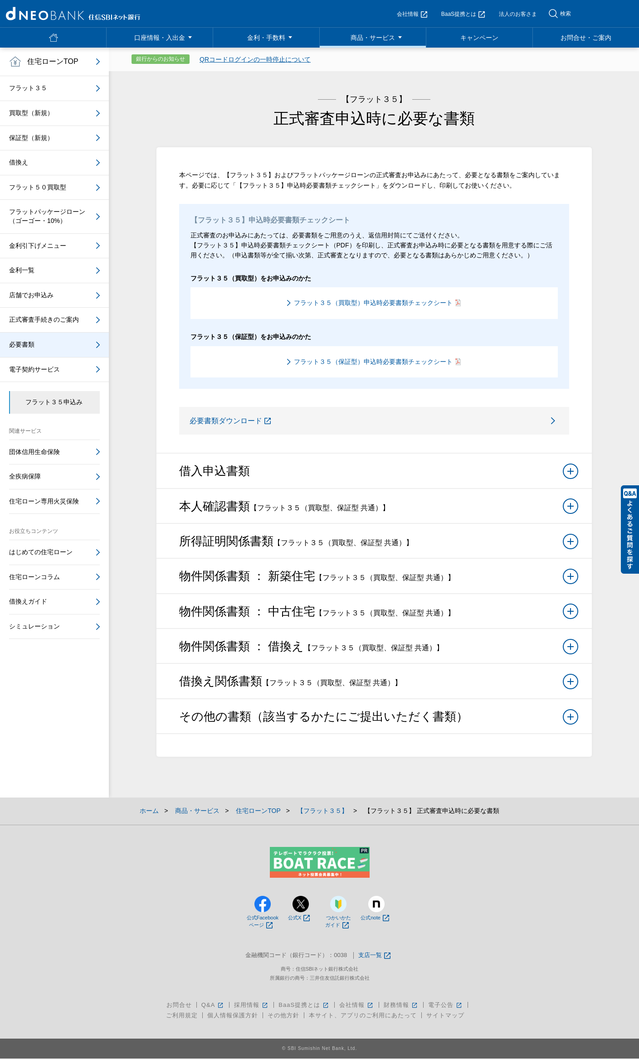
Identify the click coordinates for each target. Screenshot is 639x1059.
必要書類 (21, 344)
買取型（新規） (31, 112)
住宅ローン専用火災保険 (44, 501)
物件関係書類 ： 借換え (378, 650)
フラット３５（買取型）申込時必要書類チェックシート (377, 302)
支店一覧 (374, 956)
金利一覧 (21, 270)
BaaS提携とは (463, 14)
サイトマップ (445, 1016)
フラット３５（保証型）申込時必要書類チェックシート (377, 361)
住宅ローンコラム (34, 576)
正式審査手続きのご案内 (44, 319)
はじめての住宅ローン (41, 552)
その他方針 (283, 1016)
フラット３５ (28, 88)
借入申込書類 (378, 474)
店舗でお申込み (31, 295)
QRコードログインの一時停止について (255, 59)
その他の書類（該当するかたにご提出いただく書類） (378, 720)
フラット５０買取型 (37, 187)
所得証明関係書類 (378, 545)
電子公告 (445, 1005)
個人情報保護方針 (232, 1016)
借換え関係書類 (378, 685)
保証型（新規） (31, 137)
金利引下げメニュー (37, 245)
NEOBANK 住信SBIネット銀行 (73, 13)
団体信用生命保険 (34, 451)
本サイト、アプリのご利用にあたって (363, 1016)
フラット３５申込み (54, 402)
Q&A (212, 1005)
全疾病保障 (25, 476)
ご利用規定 (182, 1016)
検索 (565, 13)
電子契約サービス (34, 369)
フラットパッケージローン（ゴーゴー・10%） (47, 216)
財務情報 (401, 1005)
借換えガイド (28, 601)
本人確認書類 (378, 510)
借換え (18, 162)
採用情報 (251, 1005)
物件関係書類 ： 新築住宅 (378, 579)
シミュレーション (34, 626)
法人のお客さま (518, 14)
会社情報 (412, 14)
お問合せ (179, 1005)
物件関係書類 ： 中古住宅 (378, 615)
